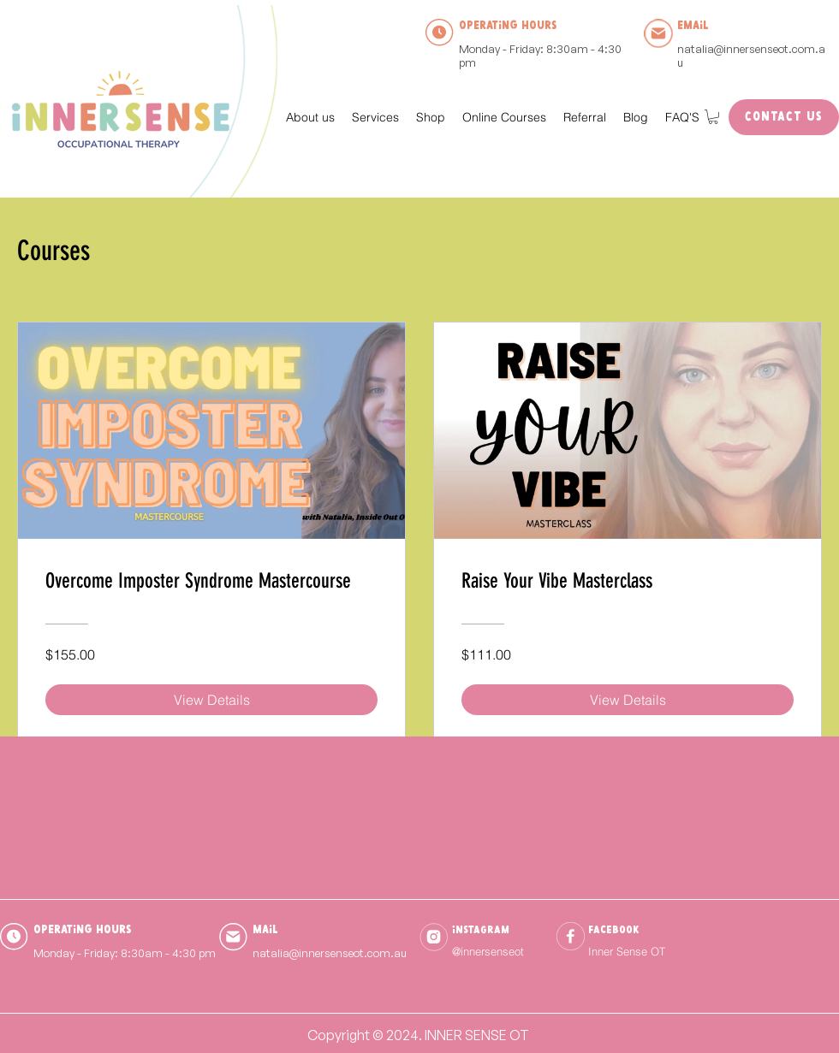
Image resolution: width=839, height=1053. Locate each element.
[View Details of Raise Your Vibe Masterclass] (627, 699)
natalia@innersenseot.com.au (751, 55)
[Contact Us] (784, 117)
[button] (375, 117)
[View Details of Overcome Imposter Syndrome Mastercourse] (211, 699)
